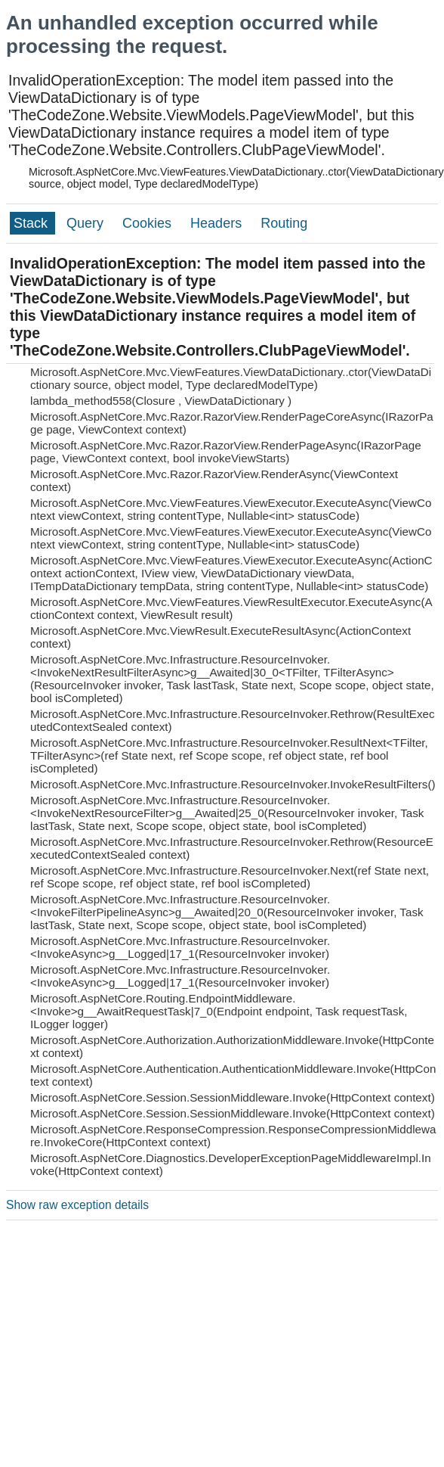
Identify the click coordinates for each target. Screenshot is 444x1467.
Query (86, 223)
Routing (284, 223)
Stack (32, 223)
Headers (217, 223)
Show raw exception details (77, 1204)
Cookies (148, 223)
